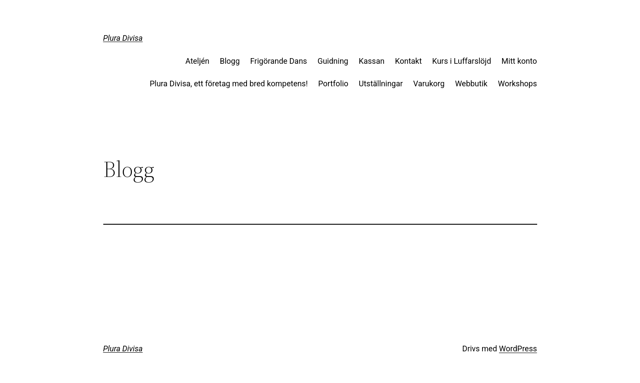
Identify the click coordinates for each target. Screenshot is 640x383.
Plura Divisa (123, 38)
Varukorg (428, 83)
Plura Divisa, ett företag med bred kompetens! (229, 83)
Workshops (517, 83)
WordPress (518, 348)
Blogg (230, 60)
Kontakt (408, 60)
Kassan (371, 60)
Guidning (333, 60)
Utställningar (381, 83)
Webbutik (471, 83)
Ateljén (197, 60)
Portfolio (333, 83)
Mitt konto (519, 60)
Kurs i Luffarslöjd (461, 60)
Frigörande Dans (278, 60)
